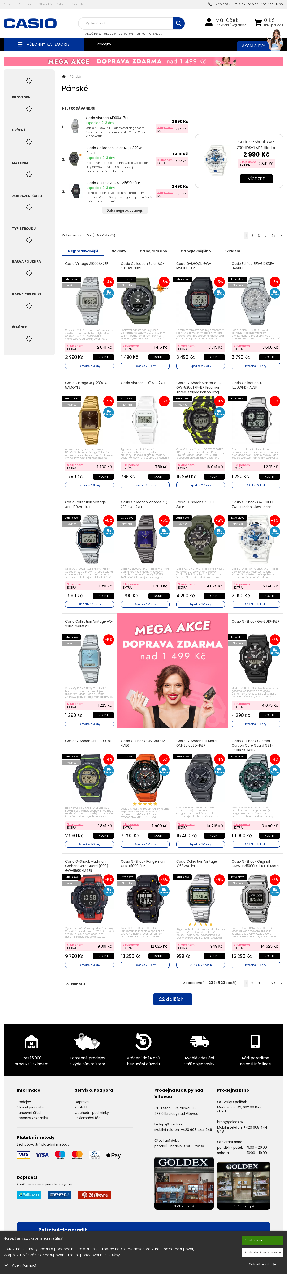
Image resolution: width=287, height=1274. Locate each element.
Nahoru (75, 984)
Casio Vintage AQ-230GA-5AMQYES (87, 385)
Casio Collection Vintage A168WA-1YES (196, 863)
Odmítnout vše (263, 1264)
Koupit (103, 357)
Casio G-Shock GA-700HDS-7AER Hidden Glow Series (256, 147)
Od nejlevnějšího (196, 251)
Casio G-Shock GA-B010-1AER (255, 621)
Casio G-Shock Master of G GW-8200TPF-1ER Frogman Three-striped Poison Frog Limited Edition (198, 390)
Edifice (141, 34)
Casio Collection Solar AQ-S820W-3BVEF (115, 150)
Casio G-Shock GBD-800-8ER (89, 741)
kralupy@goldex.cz (169, 1124)
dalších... (172, 999)
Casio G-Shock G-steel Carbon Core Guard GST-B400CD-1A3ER (253, 745)
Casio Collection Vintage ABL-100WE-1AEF (85, 504)
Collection (126, 34)
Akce (7, 4)
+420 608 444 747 (224, 4)
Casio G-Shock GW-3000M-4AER (144, 743)
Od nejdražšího (153, 251)
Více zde (256, 178)
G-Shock (155, 34)
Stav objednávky (51, 4)
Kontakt (81, 1107)
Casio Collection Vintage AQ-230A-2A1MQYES (89, 623)
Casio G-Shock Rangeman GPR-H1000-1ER (143, 863)
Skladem (232, 251)
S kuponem (165, 127)
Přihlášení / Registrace (230, 25)
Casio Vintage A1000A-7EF (107, 117)
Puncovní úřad (29, 1112)
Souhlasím (254, 1240)
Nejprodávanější (83, 251)
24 (273, 235)
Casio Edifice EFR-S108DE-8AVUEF (253, 266)
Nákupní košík (273, 25)
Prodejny (104, 44)
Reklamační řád (87, 1118)
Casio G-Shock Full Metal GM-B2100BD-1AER (196, 743)
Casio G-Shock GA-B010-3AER (196, 504)
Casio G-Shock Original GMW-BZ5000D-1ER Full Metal (255, 863)
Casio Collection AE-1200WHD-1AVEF (248, 385)
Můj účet (226, 20)
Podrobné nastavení (263, 1252)
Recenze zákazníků (32, 1118)
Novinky (119, 251)
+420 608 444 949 (196, 1129)
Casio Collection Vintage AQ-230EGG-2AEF (145, 504)
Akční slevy (258, 46)
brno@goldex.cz (230, 1122)
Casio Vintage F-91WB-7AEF (143, 383)
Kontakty (77, 4)
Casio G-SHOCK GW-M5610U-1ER (113, 182)
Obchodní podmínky (92, 1112)
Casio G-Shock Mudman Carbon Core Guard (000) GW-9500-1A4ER (86, 866)
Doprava (24, 4)
